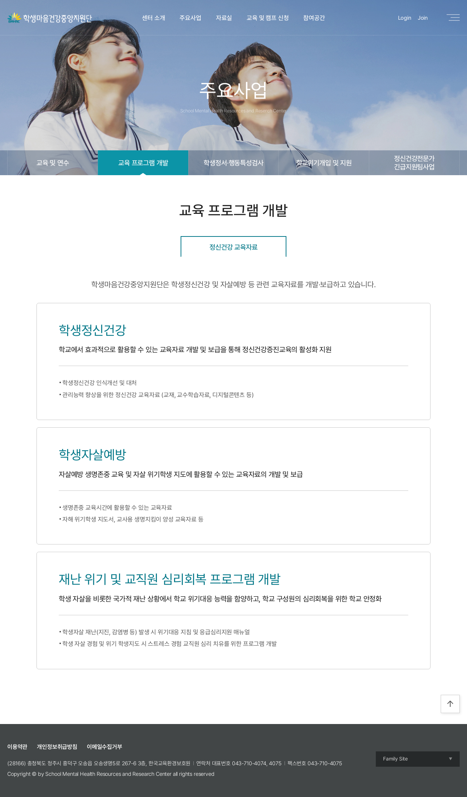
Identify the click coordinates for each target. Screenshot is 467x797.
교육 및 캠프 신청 (268, 18)
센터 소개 (153, 18)
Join (423, 18)
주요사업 (190, 18)
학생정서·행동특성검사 (233, 163)
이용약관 (17, 746)
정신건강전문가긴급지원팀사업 (414, 162)
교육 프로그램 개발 (143, 163)
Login (404, 18)
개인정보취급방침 (57, 746)
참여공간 (314, 18)
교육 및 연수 (52, 163)
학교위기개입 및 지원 (324, 163)
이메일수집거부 (104, 746)
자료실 (224, 18)
